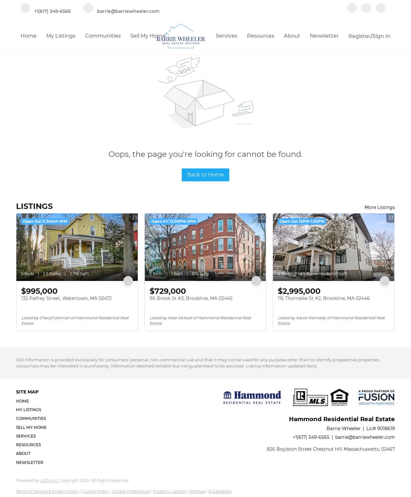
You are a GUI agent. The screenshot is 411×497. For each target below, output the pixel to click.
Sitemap (197, 491)
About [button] (292, 36)
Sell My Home (148, 36)
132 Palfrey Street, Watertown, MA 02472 (66, 298)
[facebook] (352, 8)
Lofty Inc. (49, 480)
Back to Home (205, 175)
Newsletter (324, 36)
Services (226, 36)
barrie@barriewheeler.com (365, 437)
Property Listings (169, 491)
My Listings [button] (60, 36)
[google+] (381, 8)
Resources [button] (260, 36)
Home (29, 36)
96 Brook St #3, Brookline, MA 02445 (191, 298)
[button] (33, 401)
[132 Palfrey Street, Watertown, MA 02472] (77, 247)
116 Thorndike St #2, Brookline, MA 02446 (324, 298)
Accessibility (220, 491)
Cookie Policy (96, 491)
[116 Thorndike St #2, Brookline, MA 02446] (333, 247)
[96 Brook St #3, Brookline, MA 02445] (205, 247)
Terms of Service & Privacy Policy (47, 491)
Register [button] (359, 36)
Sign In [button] (381, 36)
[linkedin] (366, 8)
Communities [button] (103, 36)
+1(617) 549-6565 (311, 437)
